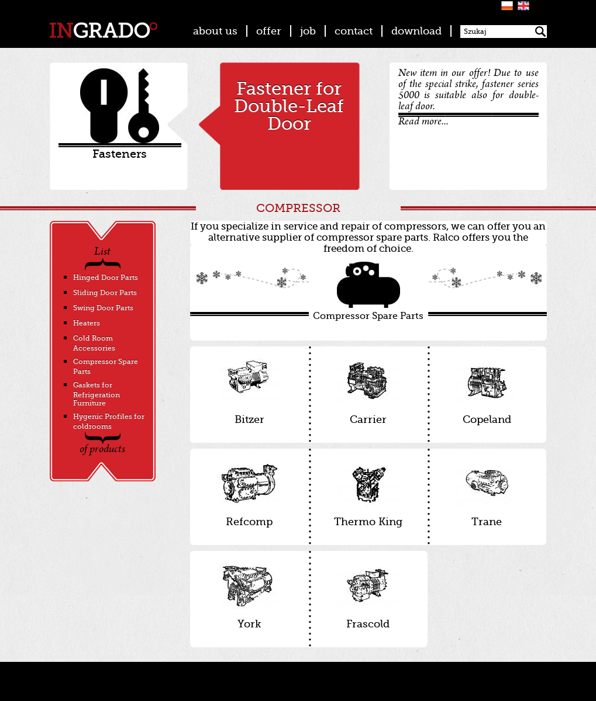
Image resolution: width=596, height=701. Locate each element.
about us (215, 31)
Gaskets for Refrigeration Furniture (96, 394)
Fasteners (119, 154)
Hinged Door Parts (105, 277)
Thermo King (368, 494)
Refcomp (249, 494)
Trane (487, 494)
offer (268, 31)
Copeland (487, 391)
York (249, 596)
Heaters (86, 323)
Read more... (423, 122)
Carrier (368, 391)
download (416, 31)
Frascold (368, 596)
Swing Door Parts (103, 308)
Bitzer (249, 391)
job (308, 31)
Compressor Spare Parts (368, 291)
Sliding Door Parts (105, 293)
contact (354, 31)
